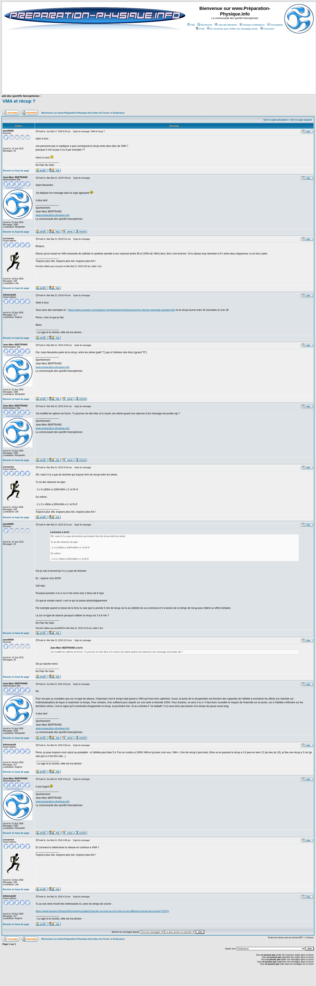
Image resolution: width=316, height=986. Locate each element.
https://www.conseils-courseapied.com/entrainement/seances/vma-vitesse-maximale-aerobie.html (121, 310)
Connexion (267, 28)
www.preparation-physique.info (52, 215)
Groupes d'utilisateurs (252, 25)
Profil (200, 28)
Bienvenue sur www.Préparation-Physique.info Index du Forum (75, 113)
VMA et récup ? (18, 101)
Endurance (119, 113)
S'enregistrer (275, 25)
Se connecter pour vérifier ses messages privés (232, 28)
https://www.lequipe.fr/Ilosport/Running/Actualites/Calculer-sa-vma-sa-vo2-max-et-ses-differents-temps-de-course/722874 (102, 911)
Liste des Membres (226, 25)
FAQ (191, 25)
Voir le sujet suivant (301, 120)
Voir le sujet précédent (275, 120)
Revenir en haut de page (16, 170)
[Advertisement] (89, 82)
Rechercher (204, 25)
